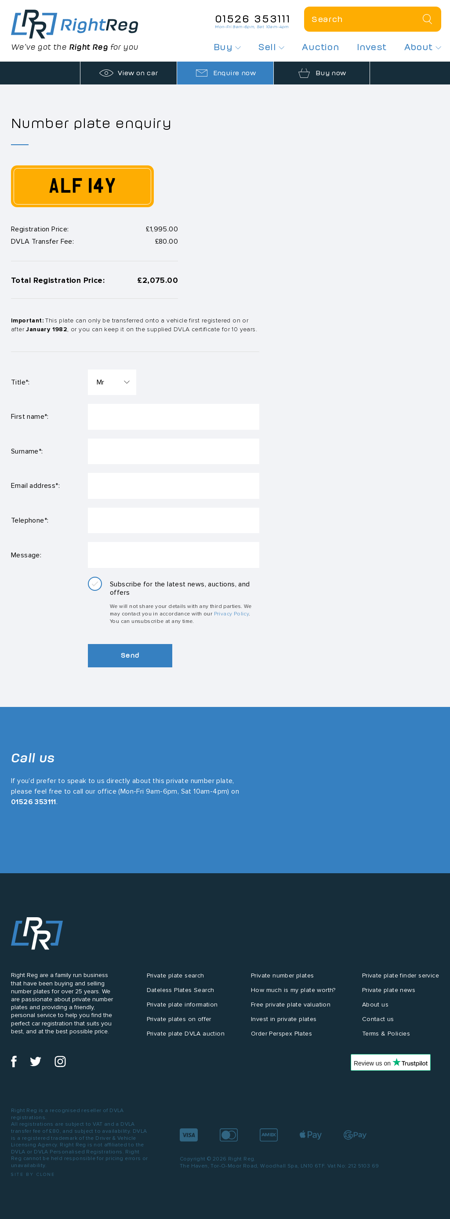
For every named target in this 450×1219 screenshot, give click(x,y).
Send (132, 659)
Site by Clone (33, 1177)
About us (375, 1008)
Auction (320, 47)
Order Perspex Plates (281, 1037)
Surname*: (27, 452)
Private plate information (182, 1008)
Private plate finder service (400, 979)
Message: (26, 558)
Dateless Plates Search (180, 994)
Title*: (20, 382)
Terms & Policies (386, 1037)
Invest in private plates (284, 1022)
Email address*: (35, 487)
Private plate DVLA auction (186, 1037)
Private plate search (175, 979)
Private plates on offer (179, 1022)
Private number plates (282, 979)
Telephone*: (29, 523)
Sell (271, 47)
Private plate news (388, 994)
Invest (371, 47)
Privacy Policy (231, 617)
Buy (227, 47)
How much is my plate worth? (293, 994)
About (422, 47)
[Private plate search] (372, 19)
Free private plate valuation (290, 1008)
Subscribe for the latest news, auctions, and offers (180, 592)
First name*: (30, 417)
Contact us (378, 1022)
